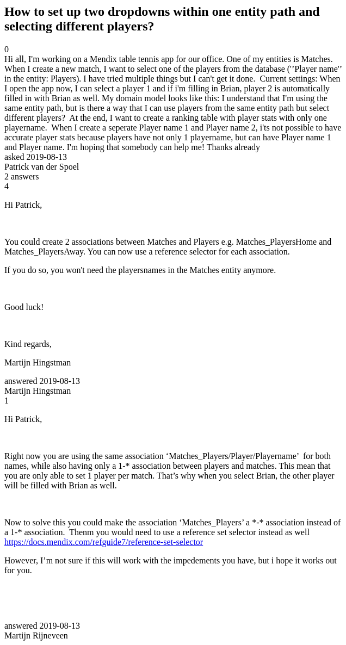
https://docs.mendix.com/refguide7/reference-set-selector (103, 542)
